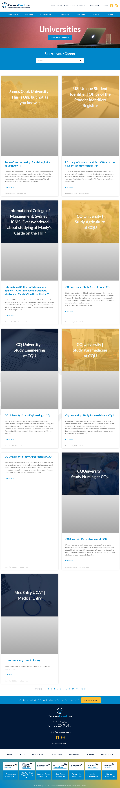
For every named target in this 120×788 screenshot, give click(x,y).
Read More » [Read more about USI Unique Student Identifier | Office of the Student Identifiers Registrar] (69, 187)
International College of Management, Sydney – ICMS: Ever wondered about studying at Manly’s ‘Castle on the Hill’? (27, 290)
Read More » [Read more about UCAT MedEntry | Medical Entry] (9, 675)
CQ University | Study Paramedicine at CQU (89, 415)
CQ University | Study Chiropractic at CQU (28, 456)
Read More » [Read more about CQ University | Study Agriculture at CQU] (69, 311)
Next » (83, 689)
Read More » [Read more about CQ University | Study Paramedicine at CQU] (69, 439)
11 (77, 689)
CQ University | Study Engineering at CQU (28, 415)
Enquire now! (91, 700)
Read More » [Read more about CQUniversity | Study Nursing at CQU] (69, 561)
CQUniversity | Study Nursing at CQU (86, 538)
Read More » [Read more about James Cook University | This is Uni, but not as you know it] (9, 187)
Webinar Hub (94, 6)
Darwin (110, 14)
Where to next (69, 6)
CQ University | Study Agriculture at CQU (88, 286)
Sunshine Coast (46, 14)
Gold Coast (64, 14)
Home (53, 6)
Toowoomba (12, 14)
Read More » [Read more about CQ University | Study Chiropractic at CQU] (9, 478)
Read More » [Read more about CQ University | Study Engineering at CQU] (9, 439)
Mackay (96, 14)
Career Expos (82, 6)
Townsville (80, 14)
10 (73, 689)
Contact (105, 6)
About (59, 6)
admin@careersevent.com (60, 732)
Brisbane (29, 14)
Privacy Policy (107, 754)
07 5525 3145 (60, 725)
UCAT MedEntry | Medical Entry (22, 660)
